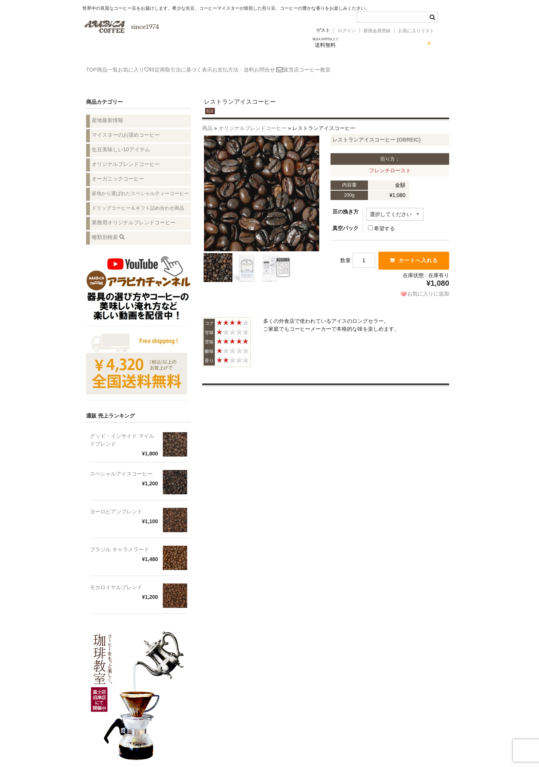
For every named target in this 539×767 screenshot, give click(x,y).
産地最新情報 (107, 112)
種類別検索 (108, 228)
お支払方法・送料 (278, 66)
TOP (93, 66)
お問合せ (325, 67)
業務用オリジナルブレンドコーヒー (134, 214)
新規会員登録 (376, 30)
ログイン (347, 30)
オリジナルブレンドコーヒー (253, 119)
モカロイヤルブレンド (116, 579)
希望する (381, 220)
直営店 (358, 66)
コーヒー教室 (392, 66)
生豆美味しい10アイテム (121, 141)
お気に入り (157, 66)
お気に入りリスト (416, 30)
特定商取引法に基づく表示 (215, 66)
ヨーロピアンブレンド (116, 503)
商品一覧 (120, 66)
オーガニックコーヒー (118, 170)
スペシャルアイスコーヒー (121, 465)
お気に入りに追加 (428, 285)
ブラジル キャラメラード (119, 541)
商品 (207, 119)
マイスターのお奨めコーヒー (126, 126)
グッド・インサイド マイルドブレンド (122, 431)
